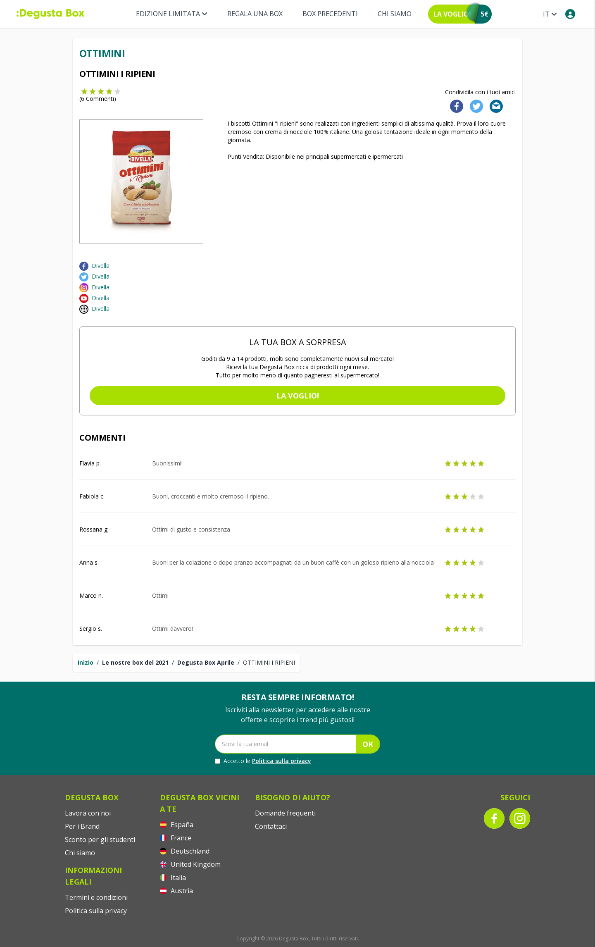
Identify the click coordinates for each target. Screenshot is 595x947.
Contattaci (271, 826)
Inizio (85, 662)
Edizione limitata (171, 13)
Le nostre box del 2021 (135, 662)
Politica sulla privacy (281, 761)
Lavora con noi (88, 813)
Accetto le (263, 761)
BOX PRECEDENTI (330, 13)
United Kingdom (190, 864)
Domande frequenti (285, 813)
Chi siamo (395, 13)
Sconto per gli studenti (100, 839)
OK (367, 744)
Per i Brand (82, 826)
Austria (176, 890)
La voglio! (297, 396)
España (176, 824)
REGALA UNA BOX (255, 13)
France (175, 837)
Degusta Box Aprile (205, 662)
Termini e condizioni (96, 897)
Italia (173, 877)
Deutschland (184, 851)
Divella (100, 266)
